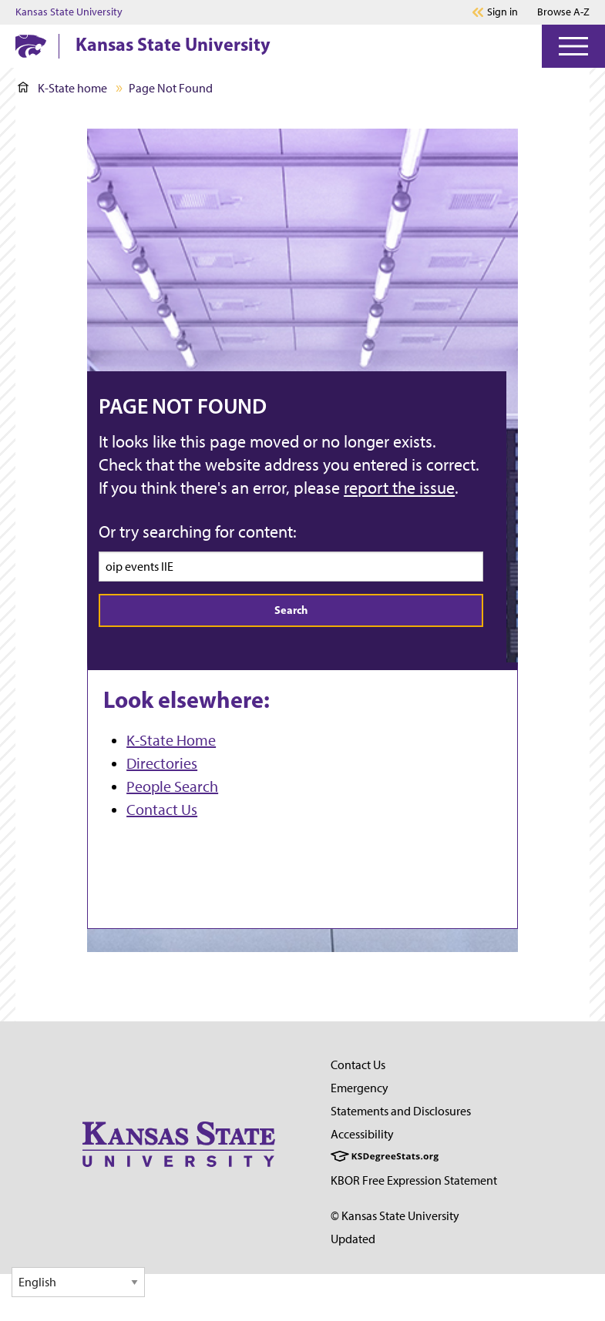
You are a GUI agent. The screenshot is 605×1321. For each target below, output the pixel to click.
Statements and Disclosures (401, 1111)
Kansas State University (69, 12)
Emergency (359, 1088)
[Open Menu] (573, 46)
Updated (353, 1239)
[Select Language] (78, 1282)
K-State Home (171, 740)
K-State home (62, 88)
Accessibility (362, 1134)
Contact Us (161, 809)
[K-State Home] (30, 45)
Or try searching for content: (198, 531)
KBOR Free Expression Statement (414, 1180)
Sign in (502, 12)
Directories (161, 763)
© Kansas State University (395, 1216)
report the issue (399, 488)
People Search (172, 786)
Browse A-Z (563, 11)
